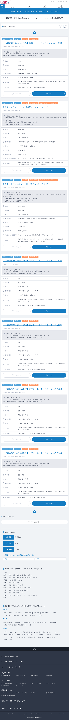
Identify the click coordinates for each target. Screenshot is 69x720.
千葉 (14, 577)
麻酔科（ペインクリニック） (12, 632)
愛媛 (18, 592)
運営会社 (7, 713)
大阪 (10, 587)
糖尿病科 (24, 615)
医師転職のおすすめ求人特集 (8, 695)
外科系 (5, 619)
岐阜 (14, 585)
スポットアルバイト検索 (12, 667)
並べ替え (60, 25)
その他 (40, 615)
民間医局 (6, 2)
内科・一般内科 (8, 613)
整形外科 (17, 622)
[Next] (66, 11)
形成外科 (44, 622)
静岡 (18, 585)
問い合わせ (55, 1)
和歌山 (30, 587)
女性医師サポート (35, 692)
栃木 (30, 577)
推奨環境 (32, 713)
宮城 (18, 575)
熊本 (21, 595)
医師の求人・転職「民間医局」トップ (13, 701)
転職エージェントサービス (8, 692)
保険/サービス (6, 673)
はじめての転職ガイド (7, 683)
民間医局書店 (49, 675)
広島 (10, 590)
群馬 (34, 577)
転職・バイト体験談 (36, 683)
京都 (14, 587)
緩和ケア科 (32, 637)
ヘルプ (50, 1)
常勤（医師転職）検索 (12, 656)
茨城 (26, 577)
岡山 (14, 590)
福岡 (10, 595)
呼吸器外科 (53, 622)
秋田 (38, 559)
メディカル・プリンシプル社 (10, 708)
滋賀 (21, 587)
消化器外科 (36, 622)
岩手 (6, 559)
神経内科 (36, 613)
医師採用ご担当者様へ (63, 1)
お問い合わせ (52, 713)
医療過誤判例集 (5, 685)
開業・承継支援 (35, 675)
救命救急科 (22, 637)
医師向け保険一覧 (20, 675)
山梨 (11, 580)
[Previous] (2, 11)
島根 (21, 590)
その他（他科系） (9, 639)
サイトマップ (60, 713)
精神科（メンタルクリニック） (25, 634)
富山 (10, 582)
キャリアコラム (20, 685)
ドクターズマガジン (51, 683)
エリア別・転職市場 (21, 683)
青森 (10, 575)
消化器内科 (18, 613)
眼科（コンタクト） (48, 632)
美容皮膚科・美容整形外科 (45, 637)
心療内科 (54, 613)
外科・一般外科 (8, 622)
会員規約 (25, 713)
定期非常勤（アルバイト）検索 (14, 661)
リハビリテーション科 (10, 637)
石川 (14, 582)
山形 (25, 575)
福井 (18, 582)
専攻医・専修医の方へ (51, 692)
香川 (10, 592)
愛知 (10, 585)
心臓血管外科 (7, 625)
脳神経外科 (26, 622)
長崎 (18, 595)
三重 (21, 585)
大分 (25, 595)
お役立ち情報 (6, 680)
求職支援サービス (7, 690)
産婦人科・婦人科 (28, 632)
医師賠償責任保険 (6, 675)
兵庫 (18, 587)
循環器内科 (28, 613)
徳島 (14, 592)
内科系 (5, 609)
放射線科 (57, 634)
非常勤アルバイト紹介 (21, 692)
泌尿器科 (49, 634)
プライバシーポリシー (16, 713)
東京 (10, 577)
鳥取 (18, 590)
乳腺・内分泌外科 (19, 625)
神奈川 (22, 577)
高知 (21, 592)
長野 (15, 580)
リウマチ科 (7, 615)
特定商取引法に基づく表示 (41, 713)
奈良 (25, 587)
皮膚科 (38, 632)
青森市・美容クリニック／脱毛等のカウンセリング (25, 107)
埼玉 (18, 577)
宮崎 (29, 595)
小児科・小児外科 (9, 634)
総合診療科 (16, 615)
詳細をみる (49, 93)
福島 (29, 575)
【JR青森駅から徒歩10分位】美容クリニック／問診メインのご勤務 (32, 43)
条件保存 (65, 25)
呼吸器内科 (45, 613)
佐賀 (14, 595)
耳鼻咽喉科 (40, 634)
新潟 (19, 580)
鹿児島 (33, 595)
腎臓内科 (32, 615)
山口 (25, 590)
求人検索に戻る (36, 522)
